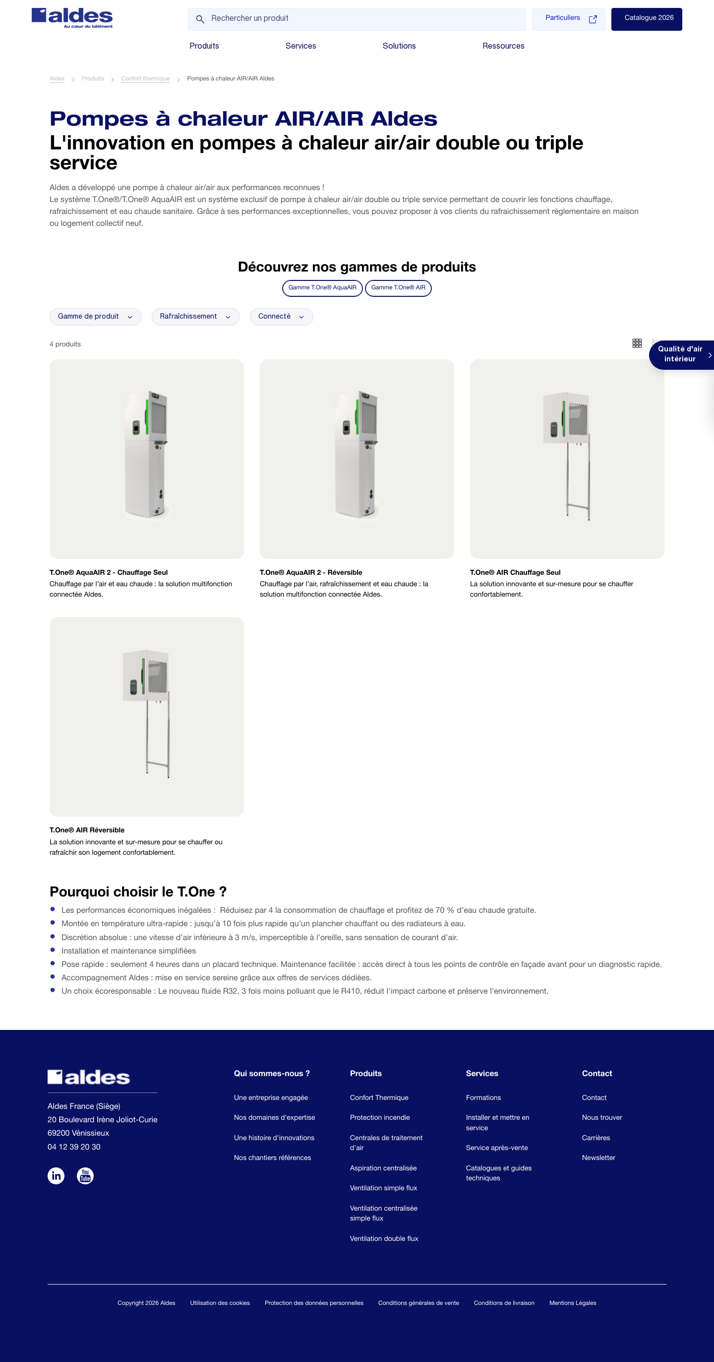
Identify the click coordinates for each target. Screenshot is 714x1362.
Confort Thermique (379, 1098)
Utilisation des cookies (220, 1304)
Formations (483, 1098)
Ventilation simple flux (383, 1189)
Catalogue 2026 (649, 18)
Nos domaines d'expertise (274, 1118)
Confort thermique (145, 80)
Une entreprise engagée (271, 1098)
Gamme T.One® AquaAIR (323, 289)
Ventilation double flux (384, 1239)
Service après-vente (497, 1149)
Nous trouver (602, 1118)
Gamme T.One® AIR (398, 289)
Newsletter (598, 1159)
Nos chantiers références (272, 1159)
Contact (594, 1098)
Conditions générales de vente (418, 1304)
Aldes (57, 80)
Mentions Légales (572, 1304)
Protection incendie (380, 1118)
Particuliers (570, 19)
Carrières (596, 1139)
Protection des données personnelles (314, 1304)
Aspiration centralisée (383, 1169)
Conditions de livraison (504, 1304)
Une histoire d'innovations (274, 1139)
